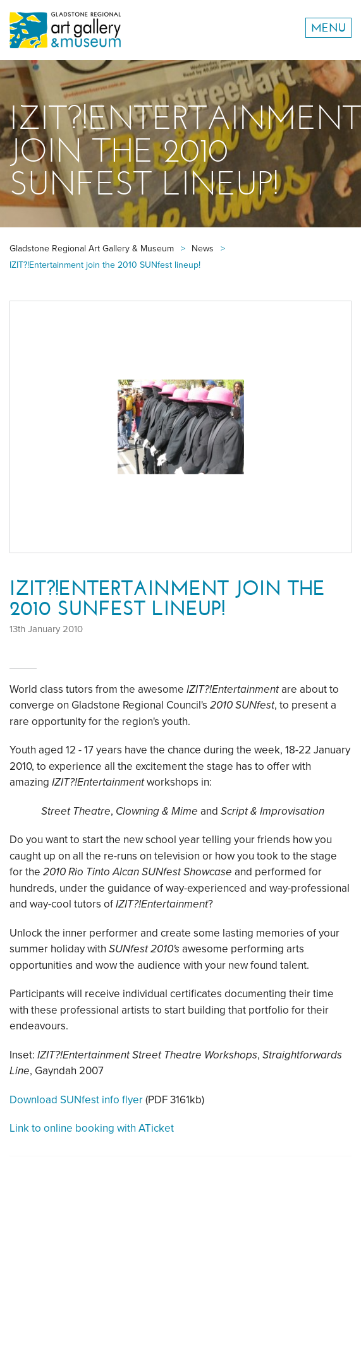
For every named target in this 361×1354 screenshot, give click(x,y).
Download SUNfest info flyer (76, 1099)
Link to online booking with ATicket (91, 1128)
